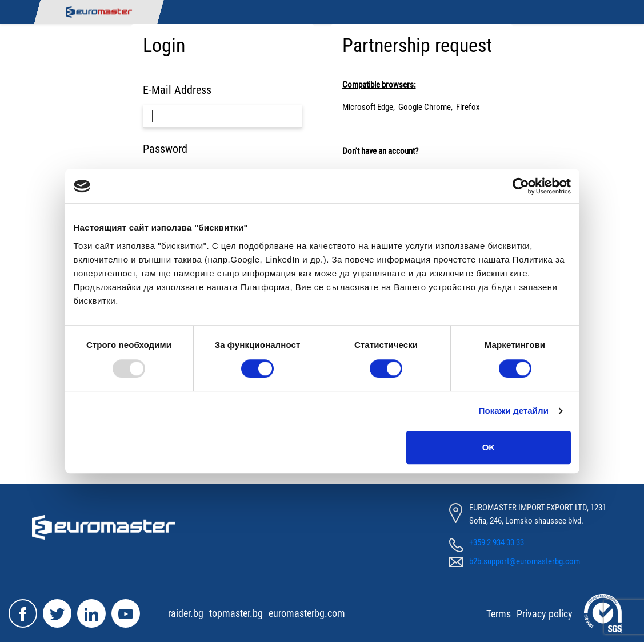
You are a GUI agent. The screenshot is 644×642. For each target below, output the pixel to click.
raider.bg (185, 613)
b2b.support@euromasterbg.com (524, 561)
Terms (498, 614)
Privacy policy (545, 614)
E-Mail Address (177, 90)
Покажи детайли (514, 410)
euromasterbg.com (307, 613)
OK (488, 447)
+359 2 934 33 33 (496, 542)
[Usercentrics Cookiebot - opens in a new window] (521, 186)
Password (165, 149)
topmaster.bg (236, 613)
